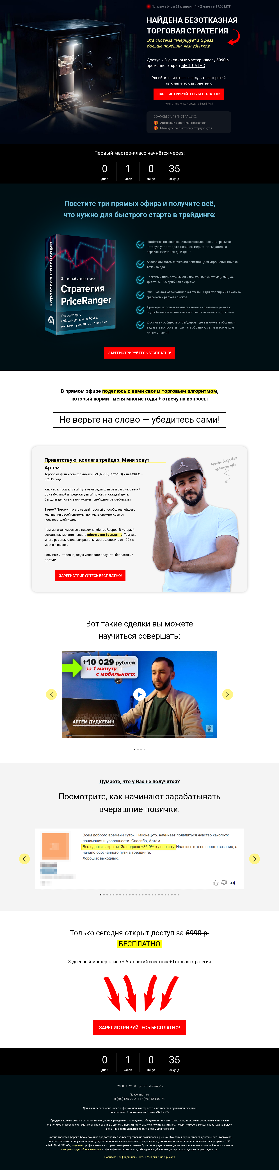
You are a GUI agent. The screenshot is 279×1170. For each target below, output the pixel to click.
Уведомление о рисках (160, 1157)
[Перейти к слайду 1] (134, 749)
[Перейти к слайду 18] (155, 894)
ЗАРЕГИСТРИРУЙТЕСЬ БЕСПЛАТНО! (188, 94)
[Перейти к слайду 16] (149, 894)
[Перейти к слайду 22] (168, 894)
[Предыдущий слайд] (51, 694)
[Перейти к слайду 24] (175, 894)
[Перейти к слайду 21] (165, 894)
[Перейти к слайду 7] (120, 894)
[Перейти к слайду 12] (136, 894)
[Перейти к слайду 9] (126, 894)
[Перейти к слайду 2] (138, 749)
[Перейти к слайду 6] (117, 894)
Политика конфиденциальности (124, 1157)
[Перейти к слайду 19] (159, 894)
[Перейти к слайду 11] (133, 894)
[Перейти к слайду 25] (178, 894)
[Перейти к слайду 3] (141, 749)
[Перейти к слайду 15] (146, 894)
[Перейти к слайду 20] (162, 894)
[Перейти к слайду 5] (113, 894)
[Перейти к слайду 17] (152, 894)
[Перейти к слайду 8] (123, 894)
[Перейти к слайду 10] (130, 894)
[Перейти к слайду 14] (142, 894)
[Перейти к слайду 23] (172, 894)
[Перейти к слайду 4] (144, 749)
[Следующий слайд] (227, 694)
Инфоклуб (155, 1086)
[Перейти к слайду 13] (139, 894)
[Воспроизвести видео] (139, 694)
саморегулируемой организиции (81, 1149)
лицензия (77, 1145)
